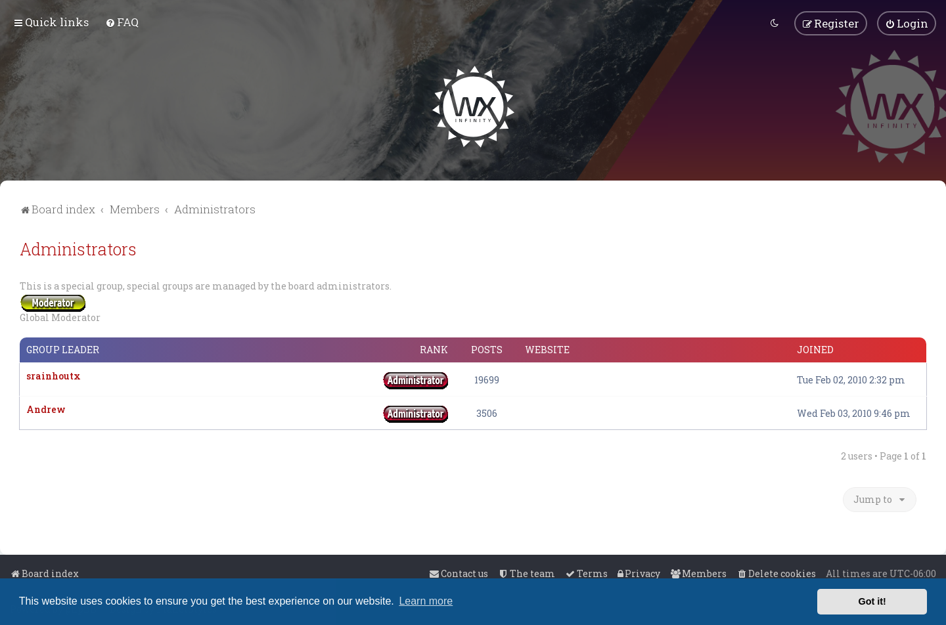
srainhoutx (53, 375)
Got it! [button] (872, 601)
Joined (815, 349)
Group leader (62, 349)
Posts (487, 349)
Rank (434, 349)
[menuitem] (122, 22)
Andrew (46, 408)
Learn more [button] (426, 601)
